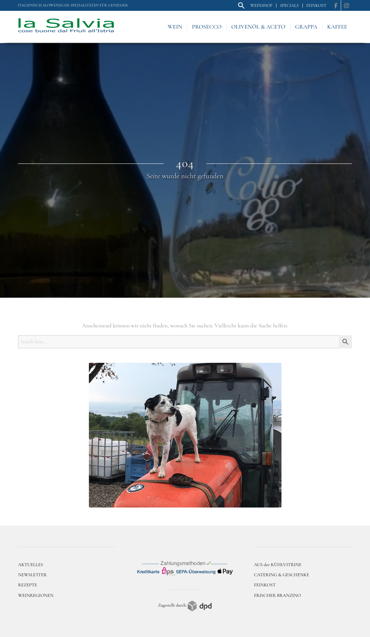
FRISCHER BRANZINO (277, 595)
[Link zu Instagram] (346, 5)
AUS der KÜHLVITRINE (277, 565)
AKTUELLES (30, 565)
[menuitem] (241, 6)
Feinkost (316, 5)
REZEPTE (27, 585)
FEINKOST (265, 585)
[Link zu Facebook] (335, 5)
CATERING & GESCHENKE (281, 575)
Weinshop (261, 5)
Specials (289, 5)
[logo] (66, 27)
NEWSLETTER (32, 575)
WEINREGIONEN (35, 595)
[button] (241, 8)
